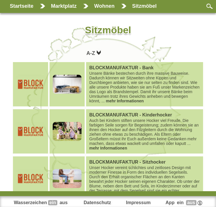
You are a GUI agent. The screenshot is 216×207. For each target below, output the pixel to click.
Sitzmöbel (144, 6)
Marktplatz (64, 6)
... (144, 84)
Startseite (21, 6)
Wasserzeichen (41, 202)
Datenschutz (97, 202)
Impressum (138, 202)
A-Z (91, 53)
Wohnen (104, 6)
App (184, 202)
